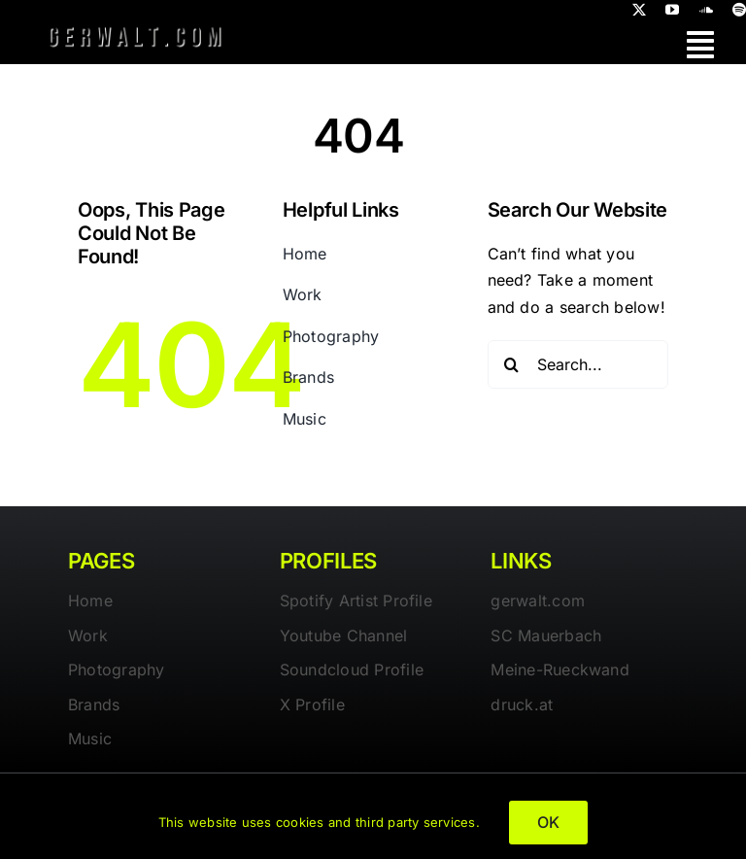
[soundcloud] (706, 10)
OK (548, 822)
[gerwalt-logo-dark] (135, 27)
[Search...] (578, 364)
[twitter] (639, 10)
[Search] (512, 364)
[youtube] (672, 10)
